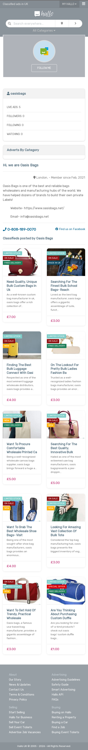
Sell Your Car (17, 722)
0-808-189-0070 (19, 229)
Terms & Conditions (21, 694)
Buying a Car (60, 722)
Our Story (15, 679)
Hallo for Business (20, 717)
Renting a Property (64, 717)
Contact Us (16, 689)
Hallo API (57, 694)
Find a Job (58, 727)
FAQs (55, 699)
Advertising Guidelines (66, 679)
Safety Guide (60, 684)
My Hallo (69, 4)
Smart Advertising (63, 689)
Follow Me (44, 68)
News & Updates (20, 684)
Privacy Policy (18, 699)
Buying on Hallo (61, 712)
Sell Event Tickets (20, 727)
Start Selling (17, 712)
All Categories (44, 30)
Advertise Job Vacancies (25, 732)
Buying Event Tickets (65, 732)
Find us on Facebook (70, 229)
